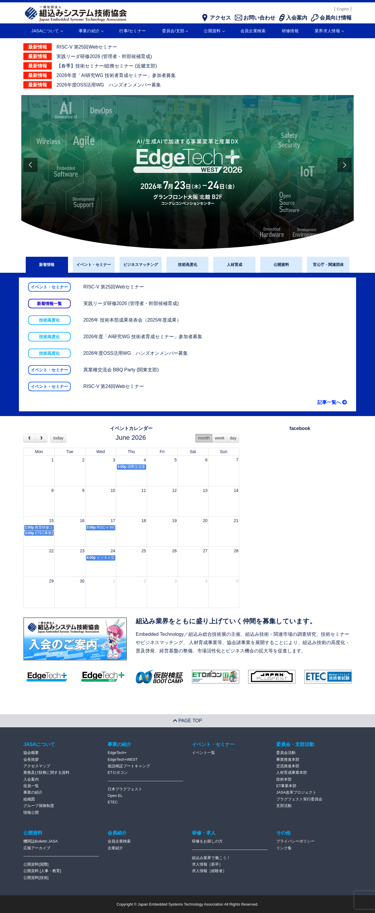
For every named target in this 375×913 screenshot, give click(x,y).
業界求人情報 (329, 30)
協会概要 (31, 752)
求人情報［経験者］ (209, 871)
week (220, 438)
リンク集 (284, 848)
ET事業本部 (286, 786)
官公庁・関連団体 (328, 264)
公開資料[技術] (36, 877)
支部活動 (284, 805)
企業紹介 (115, 848)
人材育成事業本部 (291, 772)
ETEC (113, 802)
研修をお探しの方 (207, 841)
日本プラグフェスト (125, 789)
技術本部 (284, 779)
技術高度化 (187, 264)
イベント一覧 (203, 752)
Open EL (115, 795)
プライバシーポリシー (295, 841)
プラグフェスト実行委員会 (299, 799)
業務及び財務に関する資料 (46, 772)
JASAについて (46, 30)
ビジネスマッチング (140, 264)
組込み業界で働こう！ (211, 858)
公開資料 (214, 30)
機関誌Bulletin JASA (40, 841)
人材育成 (234, 264)
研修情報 (290, 30)
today (58, 438)
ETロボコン (118, 772)
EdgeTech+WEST (123, 759)
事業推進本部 (287, 759)
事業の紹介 (91, 30)
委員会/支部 (175, 30)
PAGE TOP (187, 720)
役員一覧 (31, 786)
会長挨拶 (31, 759)
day (233, 438)
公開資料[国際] (36, 864)
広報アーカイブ (36, 848)
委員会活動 (285, 752)
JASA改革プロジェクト (296, 792)
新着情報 (46, 264)
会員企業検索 (253, 30)
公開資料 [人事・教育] (42, 871)
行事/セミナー (132, 30)
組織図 (29, 799)
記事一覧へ (332, 402)
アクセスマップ (36, 766)
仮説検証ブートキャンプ (129, 766)
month (204, 438)
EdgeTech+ (117, 752)
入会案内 (31, 779)
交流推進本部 (287, 766)
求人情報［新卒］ (207, 864)
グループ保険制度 (38, 805)
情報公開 (31, 812)
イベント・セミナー (93, 264)
